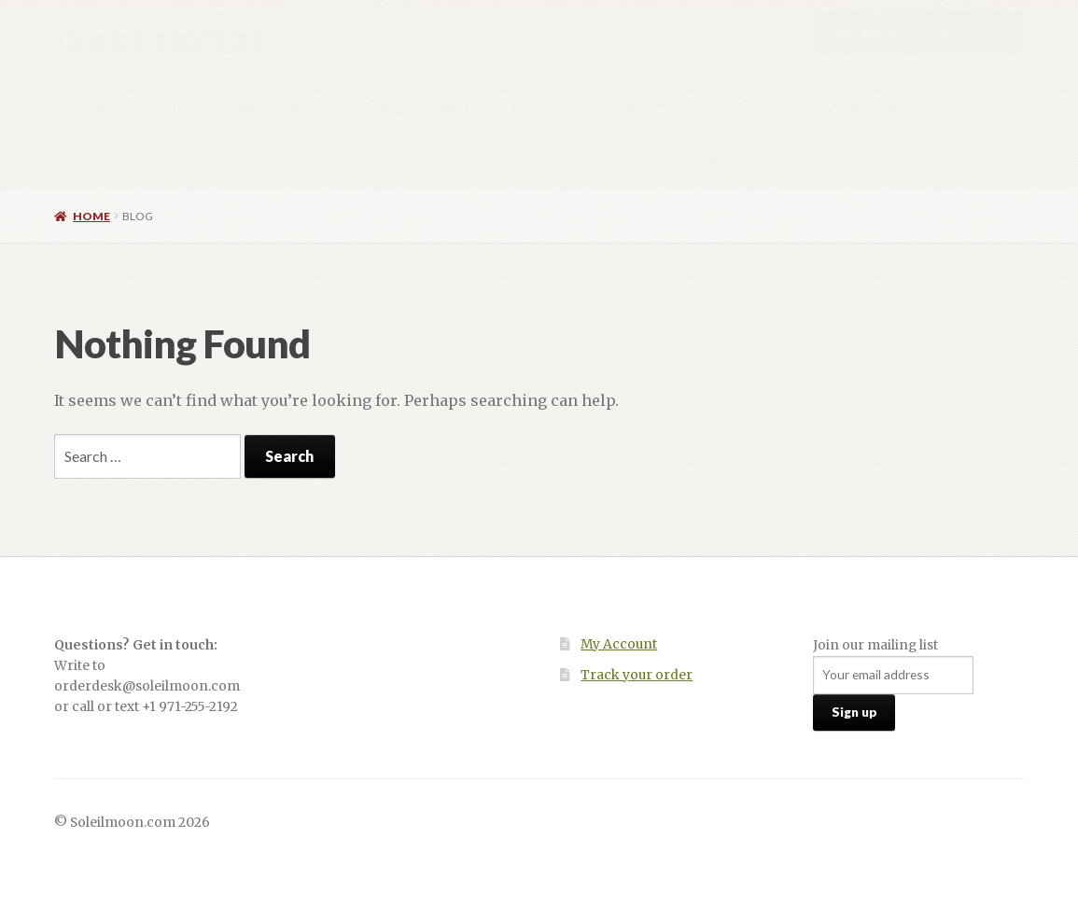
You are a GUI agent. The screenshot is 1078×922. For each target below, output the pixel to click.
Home (97, 106)
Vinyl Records (273, 106)
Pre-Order (745, 106)
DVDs (532, 106)
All (171, 106)
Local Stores (871, 106)
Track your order (637, 675)
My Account (619, 644)
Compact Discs (417, 106)
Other (618, 106)
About (730, 160)
